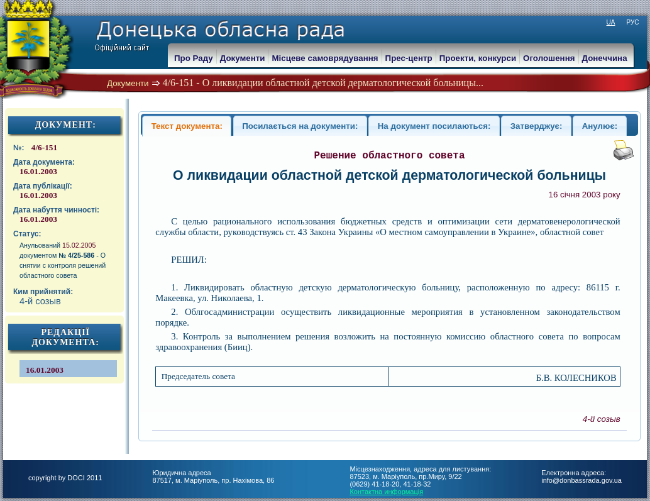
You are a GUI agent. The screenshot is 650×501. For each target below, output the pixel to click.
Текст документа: (187, 126)
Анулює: (600, 126)
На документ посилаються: (434, 126)
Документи (128, 83)
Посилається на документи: (300, 126)
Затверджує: (536, 126)
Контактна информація (386, 491)
